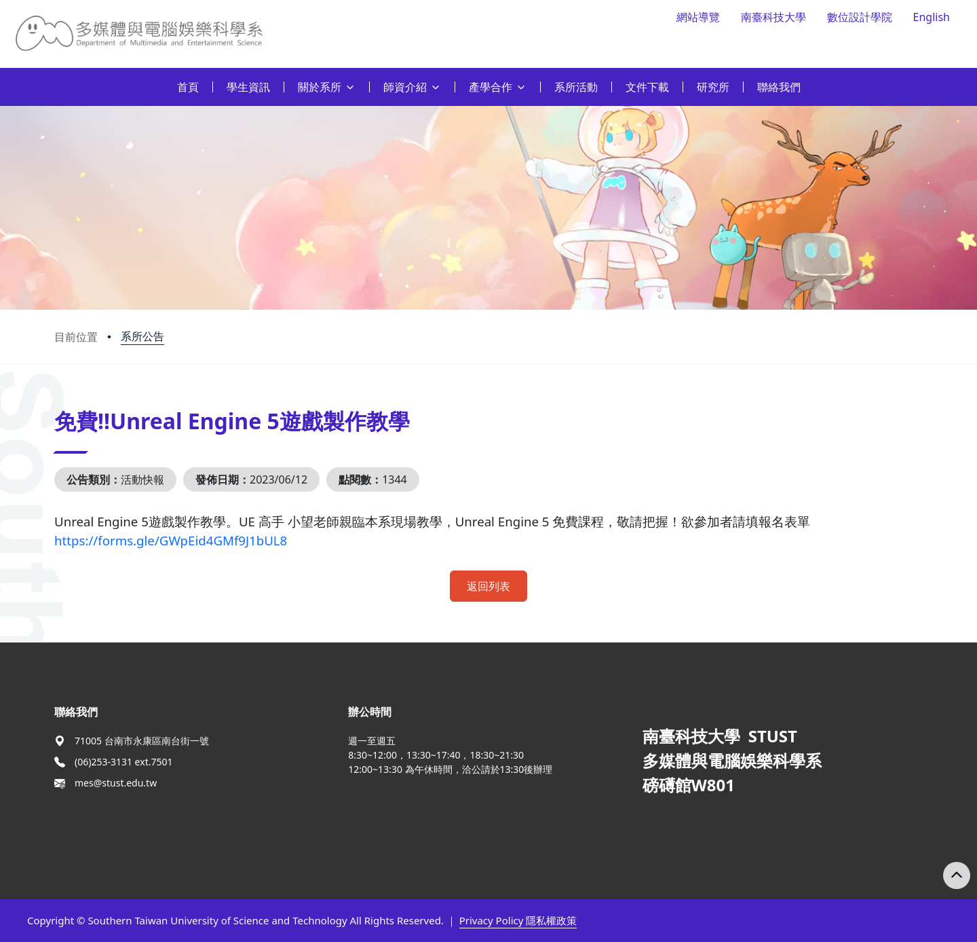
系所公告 (142, 336)
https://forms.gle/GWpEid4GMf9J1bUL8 (170, 540)
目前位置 (76, 336)
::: (3, 79)
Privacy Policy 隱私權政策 (518, 920)
